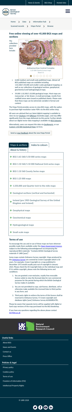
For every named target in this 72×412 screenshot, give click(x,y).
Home (13, 21)
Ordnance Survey (19, 259)
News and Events (9, 347)
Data (24, 21)
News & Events (34, 3)
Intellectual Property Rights (13, 385)
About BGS (7, 342)
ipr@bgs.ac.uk (14, 313)
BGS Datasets (56, 120)
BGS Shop (48, 3)
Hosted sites (61, 3)
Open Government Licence (51, 246)
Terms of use (8, 376)
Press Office (7, 356)
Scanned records (17, 26)
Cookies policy (8, 372)
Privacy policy (8, 367)
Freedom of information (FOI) (14, 381)
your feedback (22, 133)
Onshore (22, 116)
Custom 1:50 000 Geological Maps (22, 127)
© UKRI (24, 400)
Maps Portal (36, 26)
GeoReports (48, 124)
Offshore (33, 116)
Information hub (39, 21)
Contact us (7, 352)
